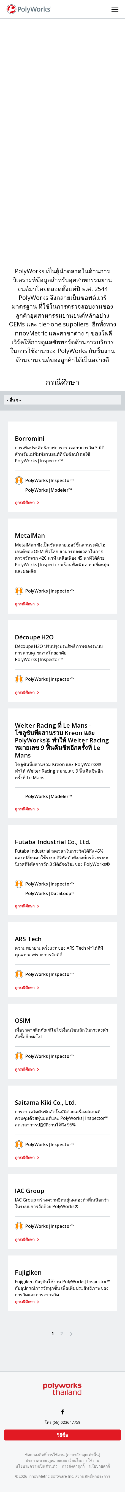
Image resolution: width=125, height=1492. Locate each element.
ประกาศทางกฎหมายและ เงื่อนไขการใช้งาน (62, 1460)
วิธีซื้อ (62, 1435)
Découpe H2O (34, 637)
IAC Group (29, 1191)
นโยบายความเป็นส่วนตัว (36, 1466)
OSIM (22, 1020)
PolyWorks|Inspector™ (50, 480)
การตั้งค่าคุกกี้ (73, 1466)
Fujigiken (28, 1272)
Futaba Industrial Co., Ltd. (52, 842)
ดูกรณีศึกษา (25, 503)
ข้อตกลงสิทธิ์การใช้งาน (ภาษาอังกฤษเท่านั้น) (62, 1454)
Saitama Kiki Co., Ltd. (45, 1102)
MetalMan (30, 535)
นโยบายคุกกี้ (99, 1466)
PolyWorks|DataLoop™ (50, 893)
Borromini (29, 438)
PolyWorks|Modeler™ (48, 490)
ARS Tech (28, 939)
